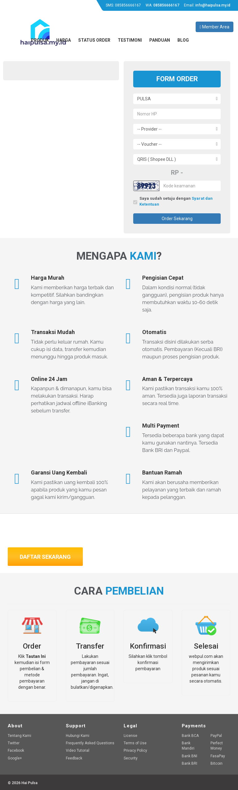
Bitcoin (216, 763)
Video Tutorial (77, 750)
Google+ (15, 758)
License (130, 736)
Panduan (159, 40)
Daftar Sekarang (45, 557)
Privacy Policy (135, 750)
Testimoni (130, 40)
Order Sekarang (177, 218)
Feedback (74, 758)
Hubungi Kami (77, 736)
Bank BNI (189, 756)
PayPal (216, 736)
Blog (183, 40)
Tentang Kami (19, 736)
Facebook (16, 750)
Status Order (94, 40)
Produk (40, 40)
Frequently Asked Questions (90, 743)
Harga (63, 40)
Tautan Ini (36, 656)
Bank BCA (190, 736)
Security (131, 758)
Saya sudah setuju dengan (176, 201)
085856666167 (128, 5)
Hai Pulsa (29, 783)
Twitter (13, 743)
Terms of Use (135, 743)
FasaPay (217, 756)
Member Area (214, 26)
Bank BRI (189, 763)
